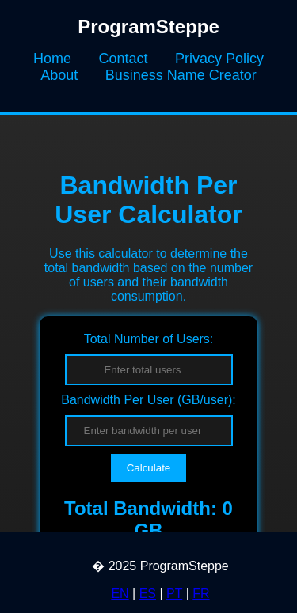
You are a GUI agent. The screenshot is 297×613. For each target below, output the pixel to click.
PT (174, 593)
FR (200, 593)
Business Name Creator (181, 75)
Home (52, 58)
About (59, 75)
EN (119, 593)
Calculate (149, 468)
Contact (122, 58)
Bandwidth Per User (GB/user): (148, 400)
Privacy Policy (219, 58)
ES (147, 593)
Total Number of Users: (149, 339)
